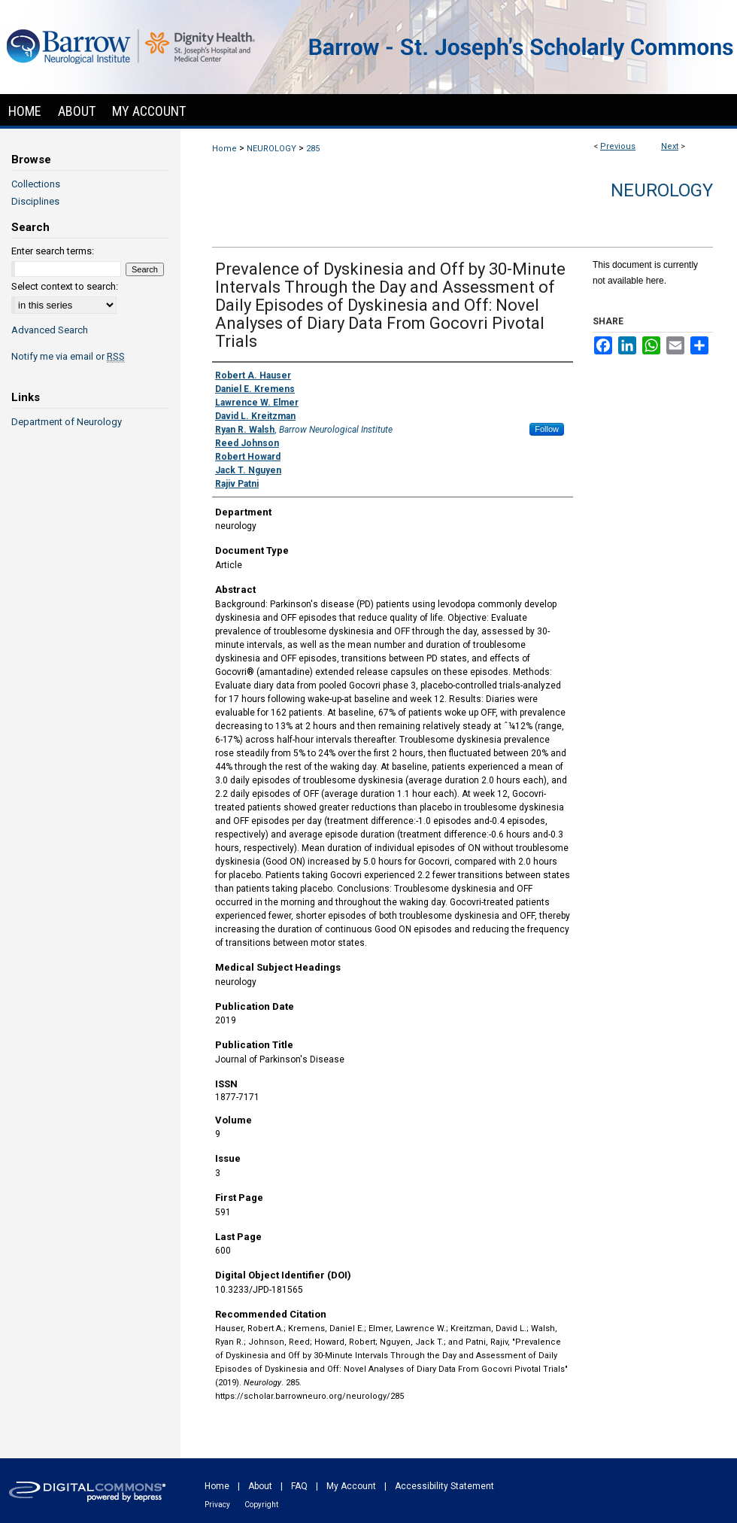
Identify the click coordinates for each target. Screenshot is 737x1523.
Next (669, 146)
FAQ (299, 1486)
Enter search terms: (52, 251)
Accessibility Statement (444, 1486)
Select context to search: (64, 286)
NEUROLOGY (271, 149)
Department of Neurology (66, 421)
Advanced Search (49, 330)
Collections (35, 184)
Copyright (261, 1504)
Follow (547, 428)
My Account (351, 1486)
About (260, 1486)
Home (224, 149)
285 (313, 149)
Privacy (217, 1504)
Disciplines (35, 201)
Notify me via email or (68, 356)
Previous (617, 146)
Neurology (662, 190)
